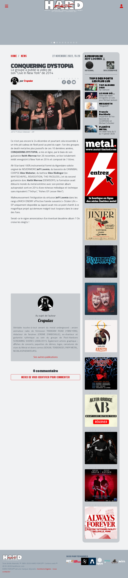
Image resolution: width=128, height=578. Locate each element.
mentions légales (44, 568)
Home (14, 56)
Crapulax (28, 80)
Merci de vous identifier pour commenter (45, 377)
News (24, 56)
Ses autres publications (45, 357)
